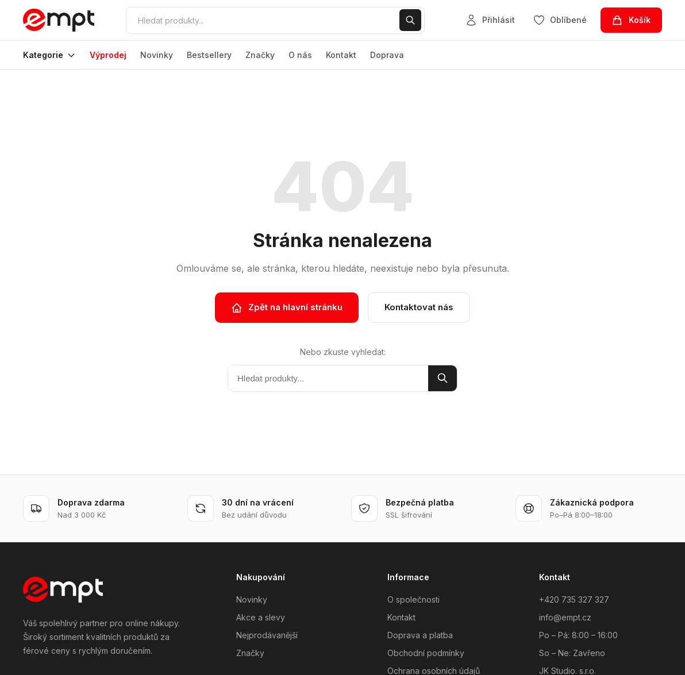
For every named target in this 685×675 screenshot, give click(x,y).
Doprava (387, 55)
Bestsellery (209, 55)
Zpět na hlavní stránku (286, 307)
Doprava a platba (420, 635)
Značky (260, 55)
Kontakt (341, 55)
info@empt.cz (565, 617)
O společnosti (413, 599)
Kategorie (49, 55)
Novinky (156, 55)
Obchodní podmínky (425, 653)
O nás (300, 55)
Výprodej (108, 55)
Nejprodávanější (267, 635)
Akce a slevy (260, 617)
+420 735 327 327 (574, 599)
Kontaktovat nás (418, 307)
